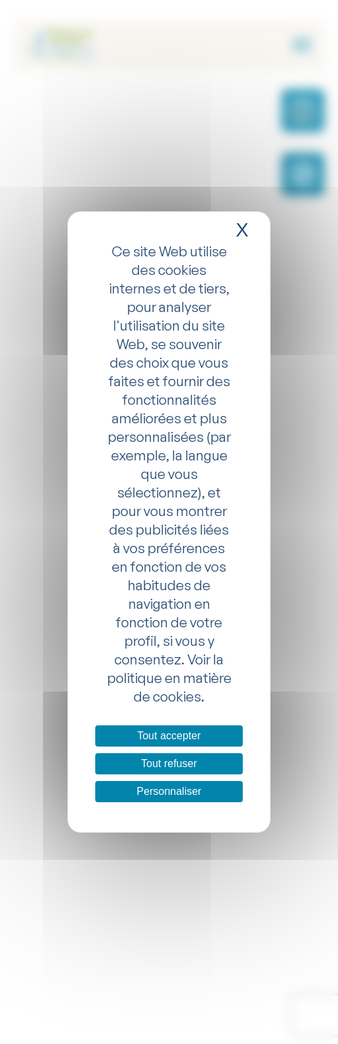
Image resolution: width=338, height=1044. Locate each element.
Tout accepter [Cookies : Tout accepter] (168, 735)
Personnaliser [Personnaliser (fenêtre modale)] (169, 791)
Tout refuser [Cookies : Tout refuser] (168, 763)
